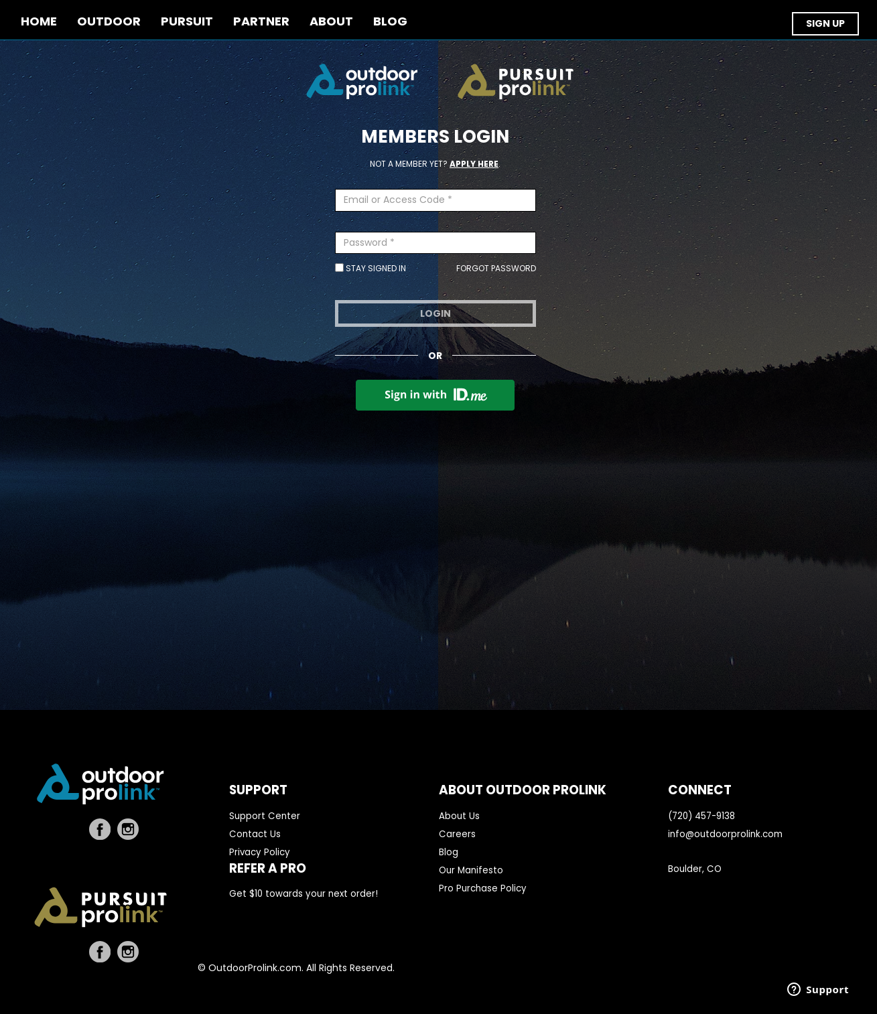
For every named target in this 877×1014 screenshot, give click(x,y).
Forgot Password (496, 268)
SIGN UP (825, 23)
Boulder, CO (695, 869)
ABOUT (331, 21)
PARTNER (261, 21)
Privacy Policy (259, 852)
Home (39, 21)
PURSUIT (187, 21)
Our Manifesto (471, 870)
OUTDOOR (109, 21)
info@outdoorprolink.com (725, 834)
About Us (459, 816)
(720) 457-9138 (701, 816)
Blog (448, 852)
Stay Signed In (370, 268)
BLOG (390, 21)
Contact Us (255, 834)
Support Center (264, 816)
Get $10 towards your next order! (303, 893)
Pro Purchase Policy (483, 888)
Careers (457, 834)
